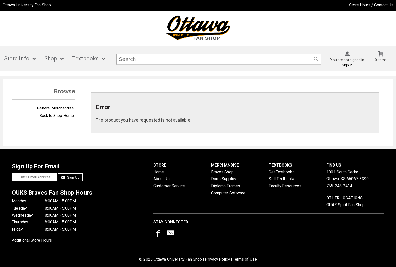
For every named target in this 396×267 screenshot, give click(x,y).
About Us (161, 178)
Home (158, 172)
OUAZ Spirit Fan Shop (345, 204)
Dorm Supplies (224, 178)
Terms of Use (245, 259)
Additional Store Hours (32, 240)
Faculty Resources (285, 185)
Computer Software (228, 193)
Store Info (16, 58)
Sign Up (70, 177)
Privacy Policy (217, 259)
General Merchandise (55, 108)
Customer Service (169, 185)
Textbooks (85, 58)
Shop (50, 58)
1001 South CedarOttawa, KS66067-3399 (347, 175)
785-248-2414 (339, 185)
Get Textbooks (282, 172)
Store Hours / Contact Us (371, 5)
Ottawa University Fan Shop (27, 5)
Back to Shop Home (56, 115)
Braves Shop (222, 172)
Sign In (347, 65)
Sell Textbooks (282, 178)
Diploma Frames (225, 185)
